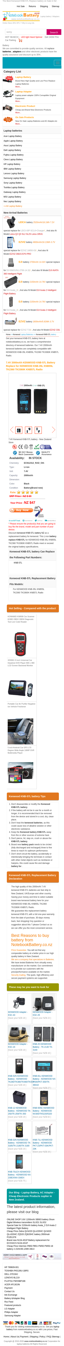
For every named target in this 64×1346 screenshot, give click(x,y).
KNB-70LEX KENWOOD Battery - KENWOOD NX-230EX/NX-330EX (19, 1175)
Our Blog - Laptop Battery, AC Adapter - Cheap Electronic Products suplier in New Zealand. (32, 1196)
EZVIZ (22, 242)
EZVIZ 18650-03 (28, 250)
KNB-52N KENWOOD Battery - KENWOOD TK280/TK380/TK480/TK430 (21, 1079)
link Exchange (10, 1295)
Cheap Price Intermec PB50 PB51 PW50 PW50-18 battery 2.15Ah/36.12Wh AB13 (30, 1247)
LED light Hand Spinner (31, 37)
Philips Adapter (11, 1312)
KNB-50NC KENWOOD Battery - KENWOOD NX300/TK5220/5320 (43, 1111)
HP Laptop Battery (12, 164)
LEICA (22, 222)
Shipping (44, 6)
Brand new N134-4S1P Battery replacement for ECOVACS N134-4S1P (28, 1241)
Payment (8, 1288)
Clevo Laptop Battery (13, 159)
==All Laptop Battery (13, 206)
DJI (20, 261)
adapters (17, 51)
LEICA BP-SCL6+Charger (32, 230)
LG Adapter (9, 1309)
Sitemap (55, 6)
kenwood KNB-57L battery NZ (30, 533)
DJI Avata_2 (12, 290)
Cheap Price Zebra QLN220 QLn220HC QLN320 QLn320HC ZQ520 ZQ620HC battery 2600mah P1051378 (29, 1234)
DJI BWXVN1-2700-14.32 (18, 270)
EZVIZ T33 (26, 330)
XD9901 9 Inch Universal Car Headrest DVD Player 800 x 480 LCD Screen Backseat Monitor (21, 663)
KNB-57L (18, 563)
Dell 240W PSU (52, 37)
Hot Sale (21, 6)
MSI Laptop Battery (12, 197)
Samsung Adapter (12, 1315)
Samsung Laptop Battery (15, 178)
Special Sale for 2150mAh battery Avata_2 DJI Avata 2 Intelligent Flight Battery (31, 1226)
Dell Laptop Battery (12, 150)
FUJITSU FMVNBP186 (14, 1281)
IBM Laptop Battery (12, 169)
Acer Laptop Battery (13, 136)
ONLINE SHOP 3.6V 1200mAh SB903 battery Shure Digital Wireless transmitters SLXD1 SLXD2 (30, 1221)
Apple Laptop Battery (13, 141)
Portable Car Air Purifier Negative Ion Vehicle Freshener (21, 705)
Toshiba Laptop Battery (14, 187)
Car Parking (10, 40)
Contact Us (9, 1291)
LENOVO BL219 (11, 1277)
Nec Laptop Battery (12, 201)
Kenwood (16, 334)
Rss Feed (8, 1302)
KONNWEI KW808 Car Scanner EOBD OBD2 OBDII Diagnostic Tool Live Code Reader (21, 619)
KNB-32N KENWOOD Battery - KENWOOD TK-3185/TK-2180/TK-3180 (19, 1143)
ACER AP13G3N (12, 1284)
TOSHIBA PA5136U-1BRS (16, 1271)
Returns (32, 6)
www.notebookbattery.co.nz (35, 1341)
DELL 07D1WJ (11, 1274)
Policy (42, 1336)
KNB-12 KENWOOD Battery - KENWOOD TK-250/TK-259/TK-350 (19, 1111)
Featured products (12, 1305)
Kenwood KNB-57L (43, 334)
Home (8, 334)
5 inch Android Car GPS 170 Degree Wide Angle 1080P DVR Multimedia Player (21, 750)
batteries (7, 51)
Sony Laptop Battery (13, 183)
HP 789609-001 (11, 1267)
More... (18, 87)
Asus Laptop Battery (13, 145)
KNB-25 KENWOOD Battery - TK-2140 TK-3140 (43, 1047)
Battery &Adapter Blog (14, 1298)
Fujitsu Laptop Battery (14, 155)
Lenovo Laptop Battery (14, 173)
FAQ (49, 1336)
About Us (15, 1336)
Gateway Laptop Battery (15, 192)
